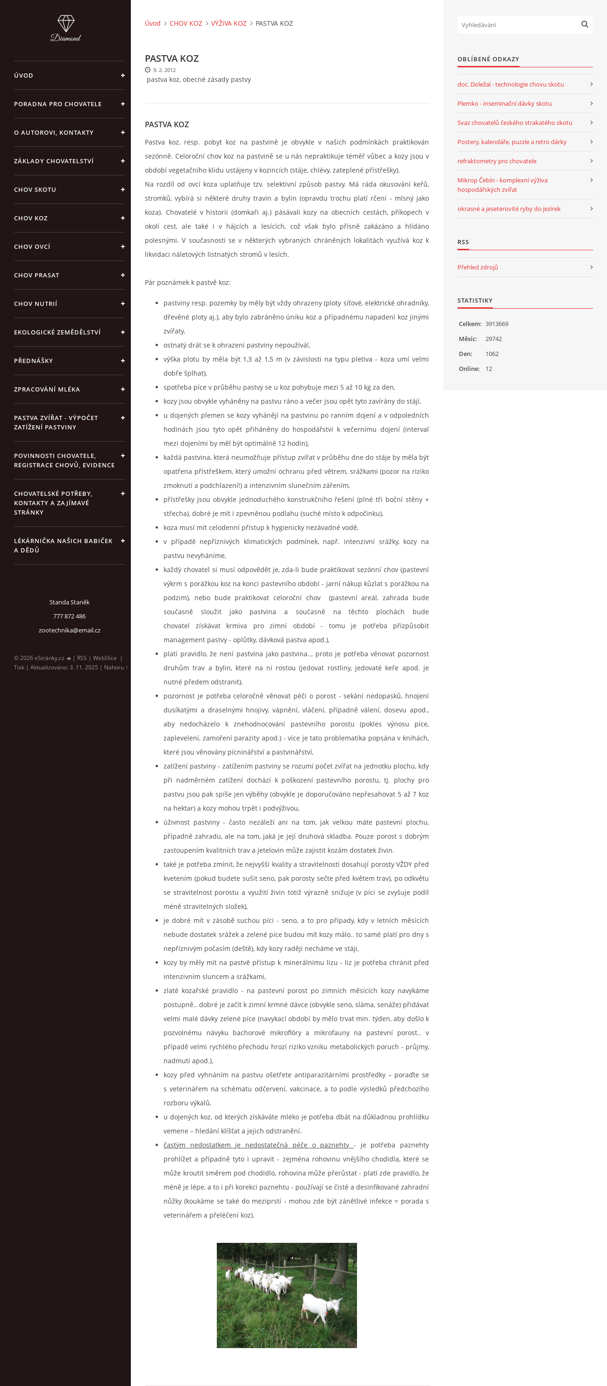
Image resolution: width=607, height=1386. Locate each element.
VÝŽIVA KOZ (229, 23)
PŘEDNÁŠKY (33, 360)
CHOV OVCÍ (32, 246)
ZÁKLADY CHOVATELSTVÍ (54, 161)
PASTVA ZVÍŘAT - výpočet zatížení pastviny (56, 422)
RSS (82, 658)
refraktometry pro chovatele (496, 161)
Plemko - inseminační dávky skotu (504, 103)
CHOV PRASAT (36, 275)
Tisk (19, 667)
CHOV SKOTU (35, 189)
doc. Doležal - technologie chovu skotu (510, 84)
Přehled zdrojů (477, 267)
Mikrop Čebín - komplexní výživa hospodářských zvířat (502, 185)
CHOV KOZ (31, 218)
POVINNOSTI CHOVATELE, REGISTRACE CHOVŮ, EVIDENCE (64, 460)
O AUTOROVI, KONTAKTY (54, 132)
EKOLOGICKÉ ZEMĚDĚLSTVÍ (57, 332)
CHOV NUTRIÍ (35, 303)
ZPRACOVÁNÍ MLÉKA (47, 389)
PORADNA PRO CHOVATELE (58, 104)
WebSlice (105, 658)
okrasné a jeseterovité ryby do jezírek (509, 208)
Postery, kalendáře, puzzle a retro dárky (512, 142)
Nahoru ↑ (116, 667)
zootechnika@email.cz (69, 630)
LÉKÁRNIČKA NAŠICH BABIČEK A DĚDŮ (63, 545)
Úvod (24, 75)
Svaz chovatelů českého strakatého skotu (514, 122)
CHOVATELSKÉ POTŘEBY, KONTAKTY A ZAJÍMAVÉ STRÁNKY (53, 502)
